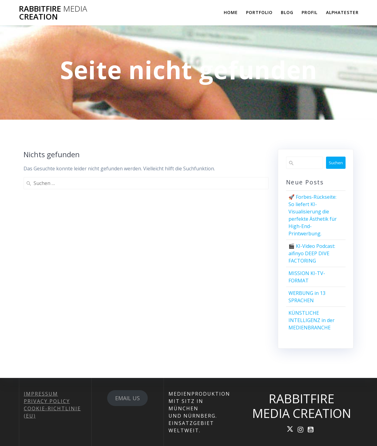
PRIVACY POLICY (47, 401)
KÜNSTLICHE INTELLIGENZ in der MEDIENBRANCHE (311, 320)
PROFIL (309, 12)
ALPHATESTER (342, 12)
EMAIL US (127, 398)
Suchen (336, 162)
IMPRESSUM (41, 393)
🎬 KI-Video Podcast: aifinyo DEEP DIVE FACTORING (311, 253)
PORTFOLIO (259, 12)
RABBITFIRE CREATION (53, 12)
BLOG (287, 12)
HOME (231, 12)
